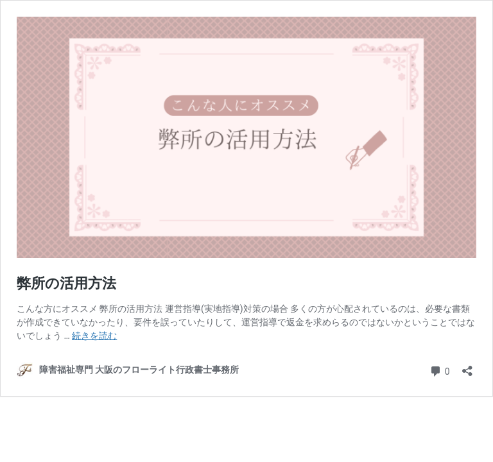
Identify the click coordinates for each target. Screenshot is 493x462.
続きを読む (94, 335)
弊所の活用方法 (66, 283)
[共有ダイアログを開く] (467, 367)
